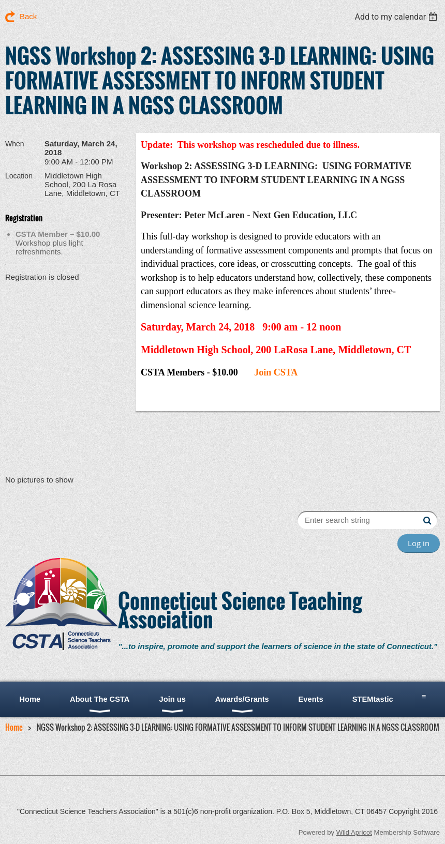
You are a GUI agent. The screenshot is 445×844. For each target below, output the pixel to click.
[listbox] (397, 16)
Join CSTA (276, 372)
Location (19, 176)
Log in (418, 543)
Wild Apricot (354, 832)
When (14, 144)
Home (14, 727)
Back (28, 16)
